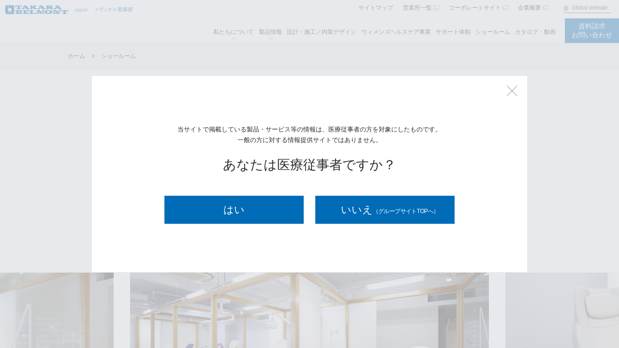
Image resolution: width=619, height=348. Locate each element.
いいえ (390, 209)
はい (234, 209)
